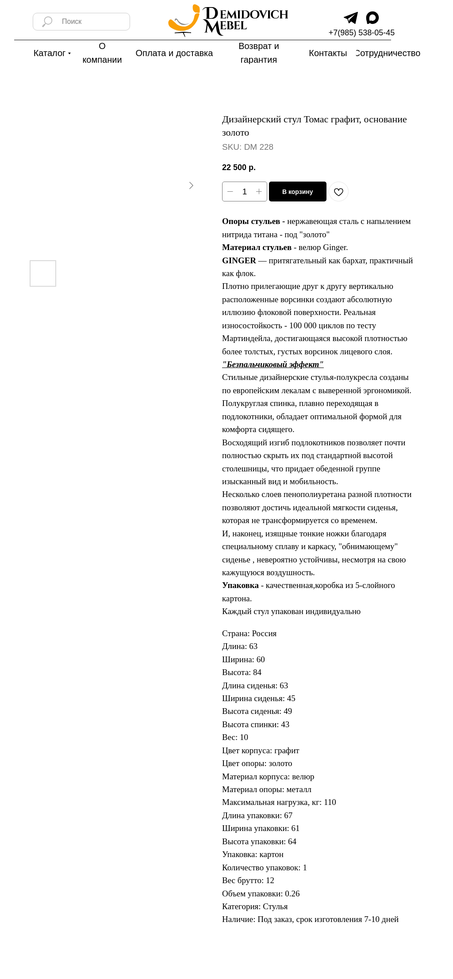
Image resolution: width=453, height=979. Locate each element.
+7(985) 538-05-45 (362, 32)
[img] (351, 18)
